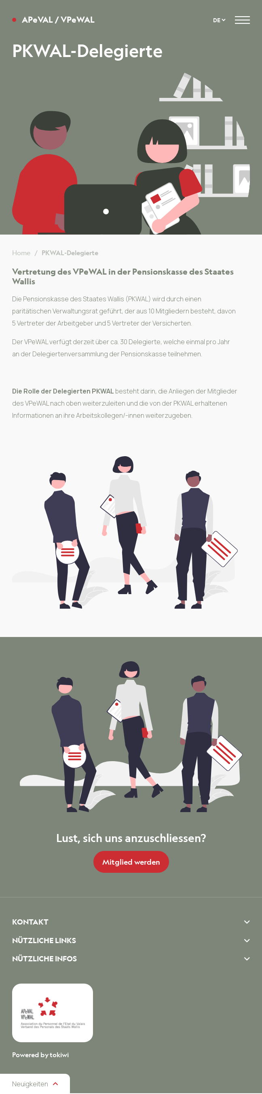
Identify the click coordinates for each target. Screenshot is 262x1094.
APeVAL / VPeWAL (58, 19)
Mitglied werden (131, 861)
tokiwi (59, 1056)
